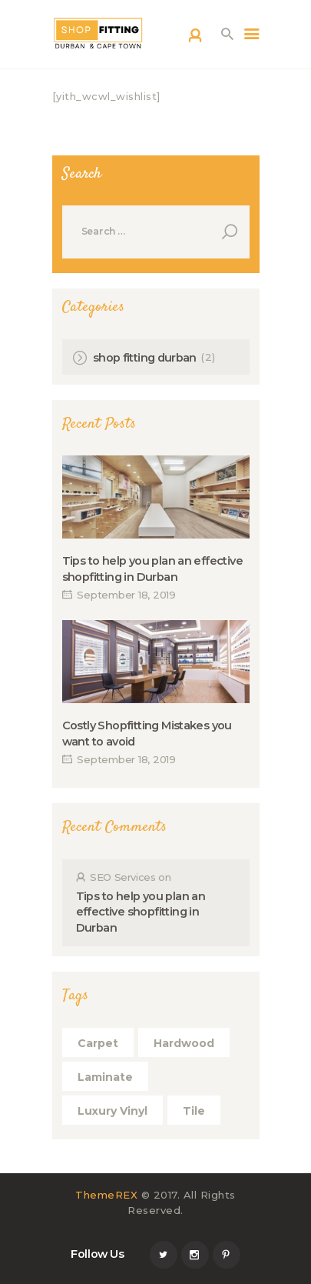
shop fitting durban (145, 358)
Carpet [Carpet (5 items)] (98, 1043)
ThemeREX (106, 1195)
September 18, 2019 (126, 595)
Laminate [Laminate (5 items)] (105, 1077)
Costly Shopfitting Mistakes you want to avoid (147, 733)
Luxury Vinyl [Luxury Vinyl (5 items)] (112, 1111)
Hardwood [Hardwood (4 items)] (184, 1043)
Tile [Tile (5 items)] (194, 1111)
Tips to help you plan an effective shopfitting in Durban (152, 568)
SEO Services (122, 877)
